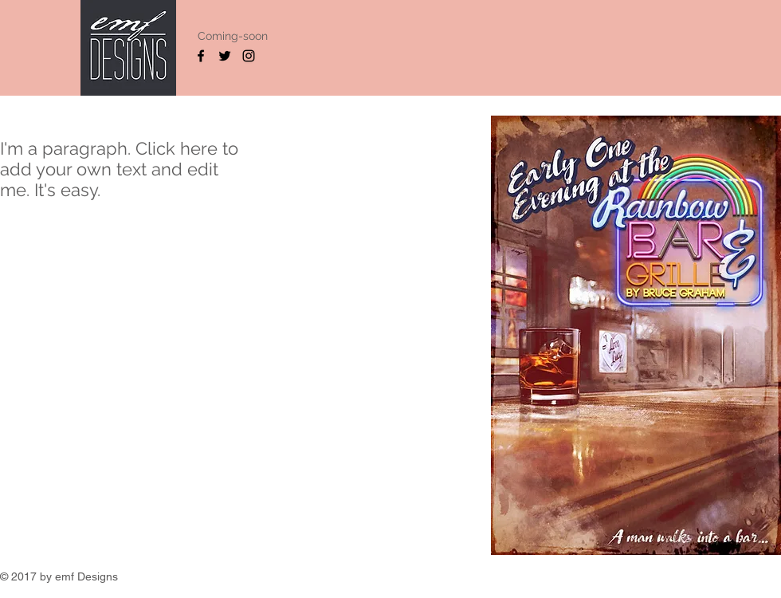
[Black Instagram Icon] (249, 56)
